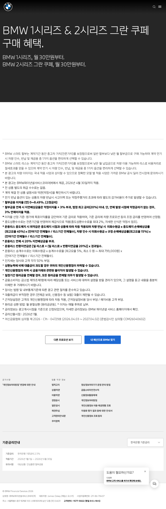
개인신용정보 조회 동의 (91, 415)
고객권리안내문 (59, 415)
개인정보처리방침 (89, 400)
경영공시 (55, 400)
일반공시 (56, 405)
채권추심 (56, 410)
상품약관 (56, 389)
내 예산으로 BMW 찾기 (102, 339)
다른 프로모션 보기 (63, 339)
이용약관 (56, 395)
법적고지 (55, 384)
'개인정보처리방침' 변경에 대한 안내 (19, 384)
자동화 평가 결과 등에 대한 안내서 (96, 410)
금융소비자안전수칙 (90, 389)
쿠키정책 (55, 421)
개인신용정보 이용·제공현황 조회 (96, 405)
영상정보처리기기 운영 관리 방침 (95, 384)
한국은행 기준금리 (140, 442)
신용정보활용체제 (89, 395)
